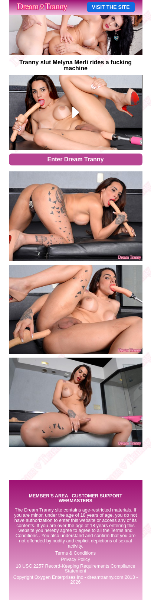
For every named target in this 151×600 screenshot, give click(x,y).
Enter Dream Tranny (75, 159)
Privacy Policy (75, 559)
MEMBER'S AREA (48, 496)
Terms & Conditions (75, 553)
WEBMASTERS (75, 501)
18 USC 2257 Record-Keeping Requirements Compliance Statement (75, 569)
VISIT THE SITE (111, 7)
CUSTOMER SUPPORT (97, 496)
